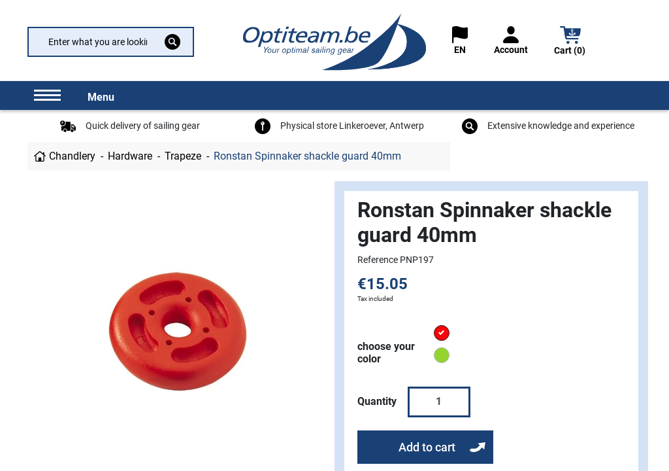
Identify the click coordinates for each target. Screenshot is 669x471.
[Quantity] (439, 401)
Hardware (130, 156)
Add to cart (427, 447)
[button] (570, 42)
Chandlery (72, 156)
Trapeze (183, 156)
